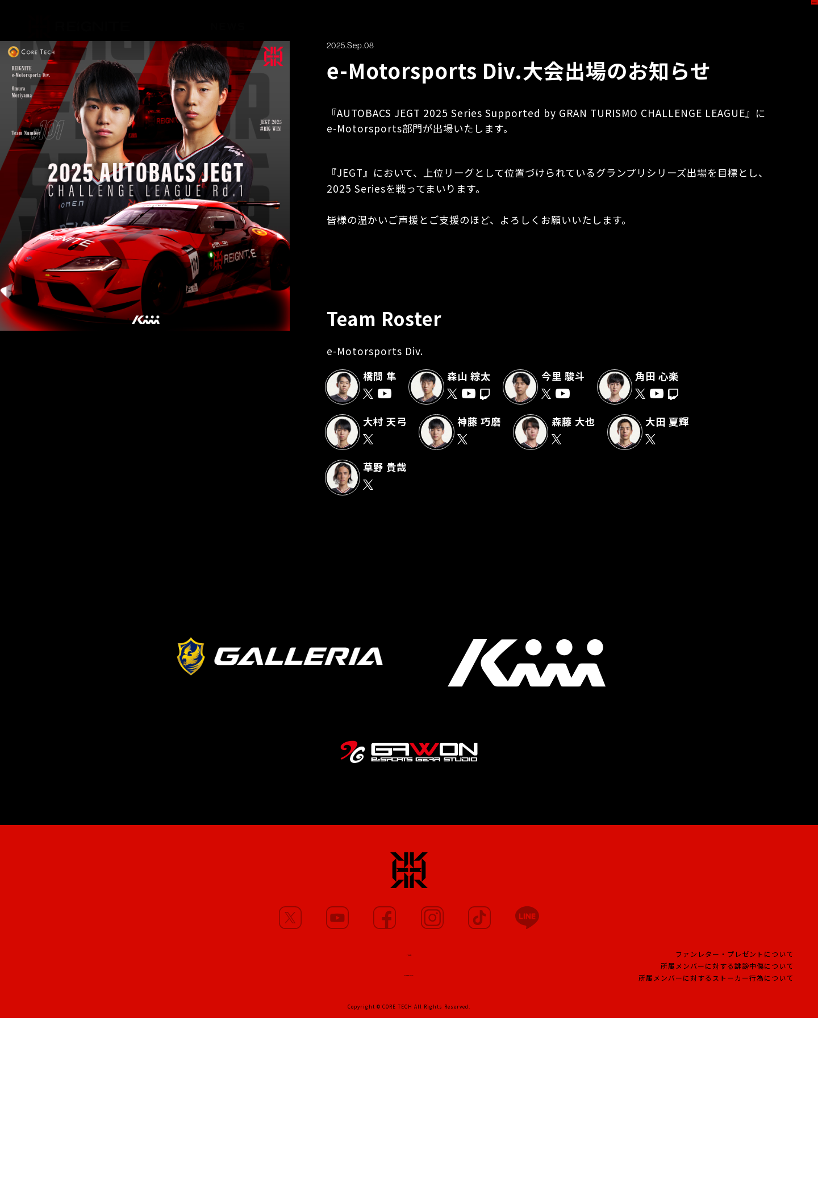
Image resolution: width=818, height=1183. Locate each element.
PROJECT (561, 25)
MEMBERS (293, 21)
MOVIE (361, 22)
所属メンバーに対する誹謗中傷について (727, 972)
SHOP (787, 20)
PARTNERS (431, 23)
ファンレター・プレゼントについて (734, 960)
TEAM (498, 24)
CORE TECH (397, 1016)
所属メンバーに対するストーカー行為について (716, 984)
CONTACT (409, 981)
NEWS (227, 20)
